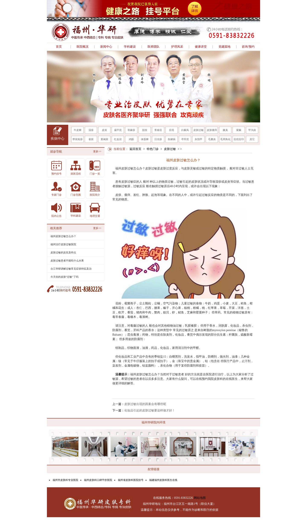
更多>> (97, 151)
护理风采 (177, 46)
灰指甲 (198, 139)
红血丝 (118, 139)
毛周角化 (225, 139)
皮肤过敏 (198, 130)
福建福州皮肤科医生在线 (163, 480)
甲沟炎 (252, 130)
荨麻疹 (131, 130)
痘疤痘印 (239, 139)
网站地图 (200, 497)
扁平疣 (118, 130)
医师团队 (153, 46)
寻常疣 (185, 139)
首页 (59, 46)
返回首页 (135, 149)
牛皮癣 (77, 130)
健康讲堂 (201, 46)
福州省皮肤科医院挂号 (130, 480)
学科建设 (130, 46)
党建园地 (224, 46)
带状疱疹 (77, 139)
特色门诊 (153, 149)
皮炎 (104, 130)
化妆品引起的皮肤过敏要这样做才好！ (149, 410)
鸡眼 (131, 139)
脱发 (144, 130)
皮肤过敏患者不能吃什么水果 (67, 260)
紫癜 (238, 130)
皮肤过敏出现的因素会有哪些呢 (145, 404)
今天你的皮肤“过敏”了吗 (64, 276)
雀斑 (91, 139)
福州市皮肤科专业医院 (65, 480)
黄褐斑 (104, 139)
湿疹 (91, 130)
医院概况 (82, 46)
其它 (252, 139)
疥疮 (171, 130)
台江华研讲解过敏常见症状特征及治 (71, 268)
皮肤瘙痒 (212, 130)
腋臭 (225, 130)
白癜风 (185, 130)
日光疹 (158, 139)
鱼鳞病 (171, 139)
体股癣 (145, 139)
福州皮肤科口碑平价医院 (98, 480)
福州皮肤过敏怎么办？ (63, 236)
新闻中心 (106, 46)
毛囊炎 (212, 139)
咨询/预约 (248, 46)
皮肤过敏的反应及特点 (63, 252)
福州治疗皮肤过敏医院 (63, 244)
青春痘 (158, 130)
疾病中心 (57, 138)
